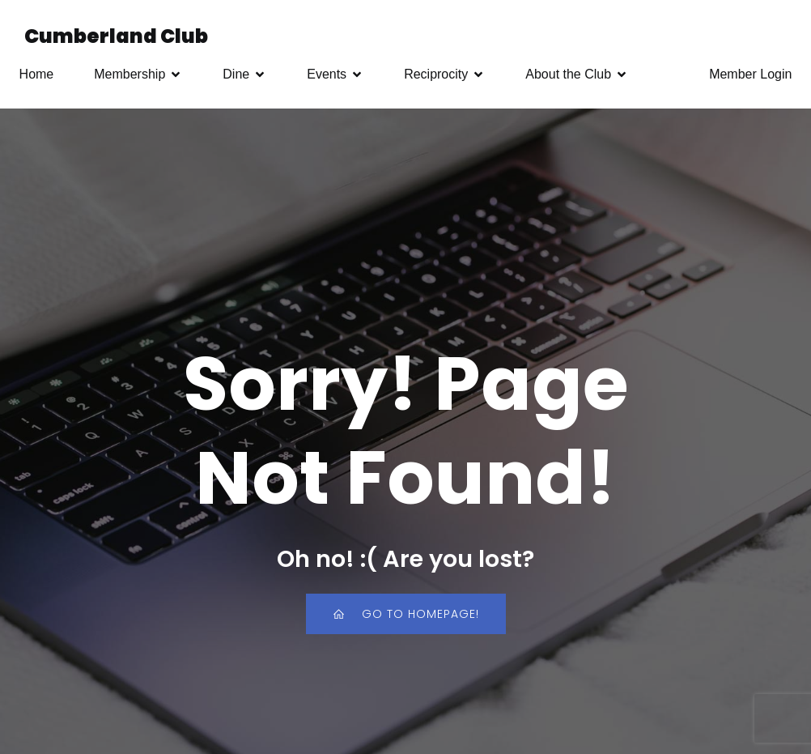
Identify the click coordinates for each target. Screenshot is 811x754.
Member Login (750, 74)
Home (36, 74)
